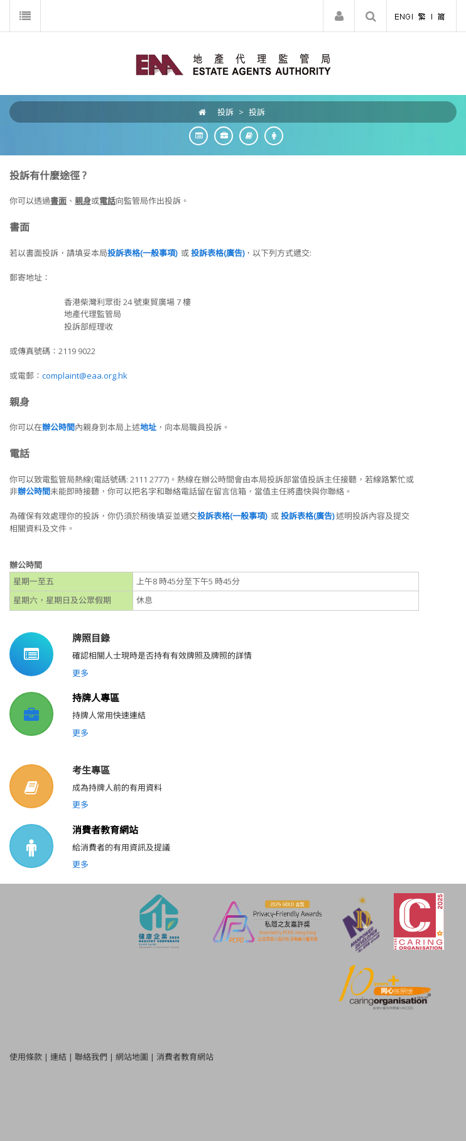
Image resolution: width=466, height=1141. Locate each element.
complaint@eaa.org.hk (84, 375)
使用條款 (25, 1056)
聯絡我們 (91, 1056)
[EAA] (233, 63)
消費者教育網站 (105, 829)
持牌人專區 (95, 697)
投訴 (257, 112)
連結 (58, 1056)
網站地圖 (132, 1056)
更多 (80, 673)
